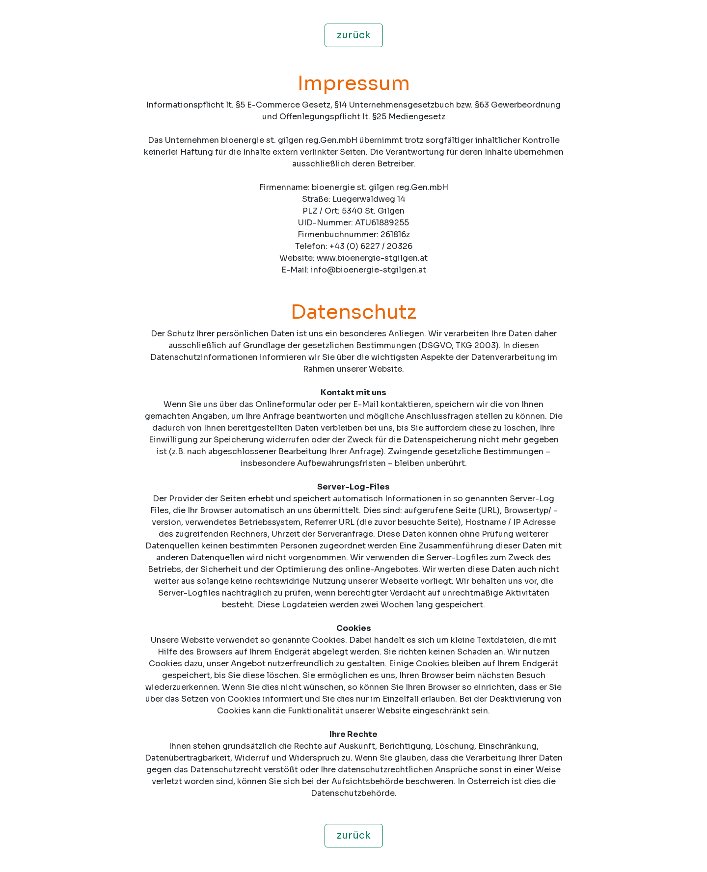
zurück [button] (354, 35)
